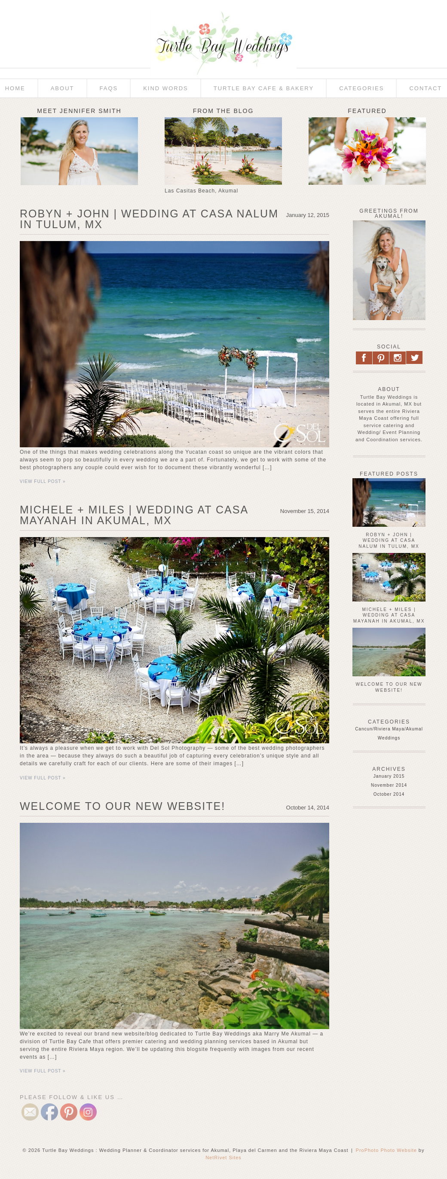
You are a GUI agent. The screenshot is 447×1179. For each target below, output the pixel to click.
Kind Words (165, 88)
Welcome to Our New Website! (122, 806)
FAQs (109, 88)
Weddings (389, 738)
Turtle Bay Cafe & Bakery (264, 88)
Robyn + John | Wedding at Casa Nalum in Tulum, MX (149, 219)
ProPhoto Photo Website (386, 1150)
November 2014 (389, 785)
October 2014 (389, 794)
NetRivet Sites (223, 1157)
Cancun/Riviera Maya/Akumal (389, 729)
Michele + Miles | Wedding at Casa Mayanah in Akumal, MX (134, 515)
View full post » (43, 481)
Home (15, 88)
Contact (425, 88)
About (62, 88)
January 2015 (389, 776)
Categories (361, 88)
